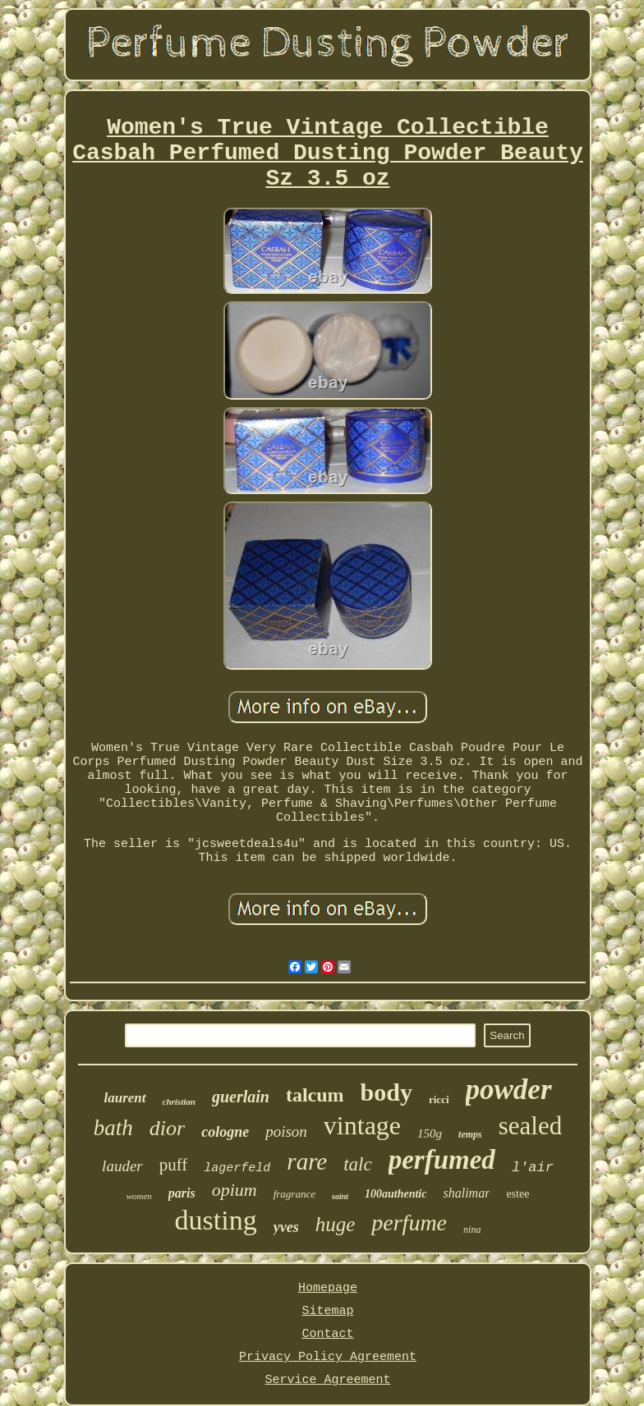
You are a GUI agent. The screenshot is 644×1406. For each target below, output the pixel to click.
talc (357, 1164)
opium (234, 1189)
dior (167, 1128)
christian (179, 1101)
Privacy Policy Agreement (327, 1357)
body (386, 1092)
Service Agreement (327, 1380)
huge (335, 1224)
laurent (125, 1098)
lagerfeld (237, 1168)
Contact (327, 1334)
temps (470, 1134)
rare (307, 1161)
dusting (216, 1220)
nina (472, 1229)
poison (286, 1131)
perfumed (442, 1160)
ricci (439, 1099)
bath (113, 1127)
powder (509, 1090)
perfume (409, 1222)
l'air (533, 1167)
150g (429, 1133)
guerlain (240, 1097)
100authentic (395, 1194)
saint (340, 1196)
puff (173, 1165)
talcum (315, 1095)
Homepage (327, 1288)
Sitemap (327, 1311)
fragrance (294, 1194)
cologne (225, 1132)
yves (286, 1227)
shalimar (466, 1193)
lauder (122, 1166)
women (139, 1196)
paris (182, 1193)
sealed (530, 1125)
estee (517, 1194)
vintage (362, 1125)
